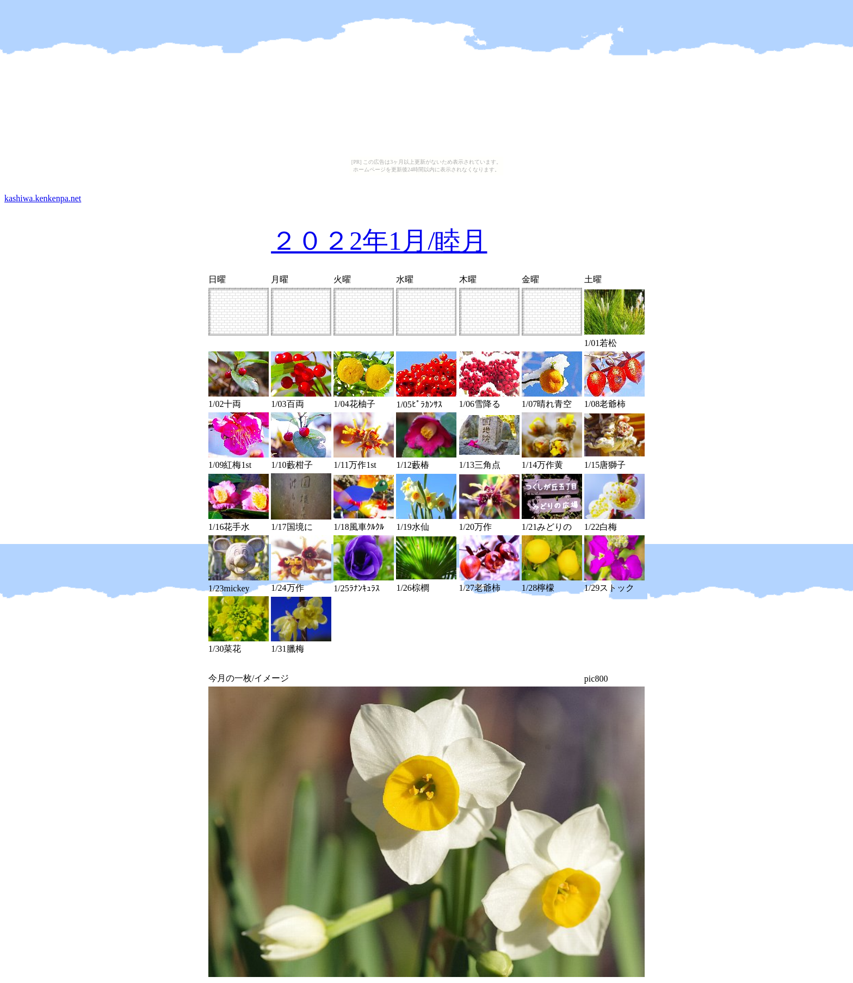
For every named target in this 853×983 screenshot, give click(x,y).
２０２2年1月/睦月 (379, 240)
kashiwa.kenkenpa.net (42, 198)
